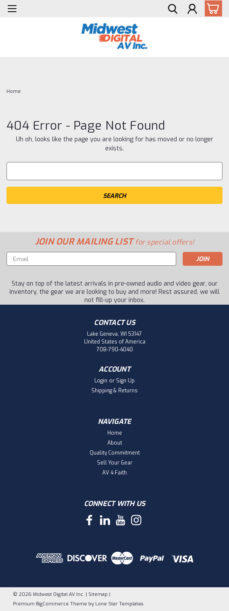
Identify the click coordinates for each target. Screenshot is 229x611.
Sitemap (98, 594)
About (114, 442)
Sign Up (125, 380)
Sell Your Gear (114, 462)
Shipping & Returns (114, 390)
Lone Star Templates (119, 604)
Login (100, 380)
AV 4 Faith (114, 472)
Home (13, 91)
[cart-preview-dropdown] (211, 8)
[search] (172, 10)
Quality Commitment (115, 452)
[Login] (192, 10)
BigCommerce (52, 604)
